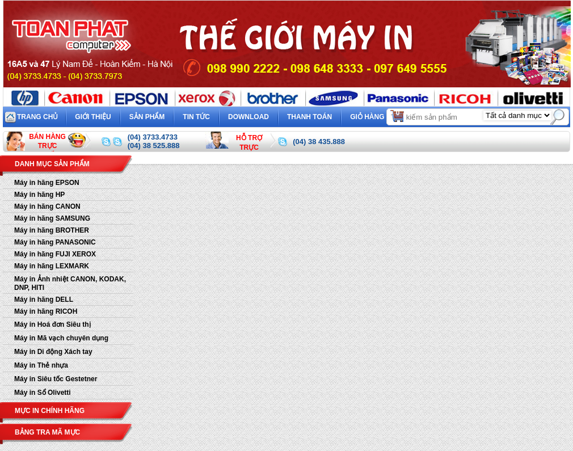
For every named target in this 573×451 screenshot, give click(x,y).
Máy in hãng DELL (43, 300)
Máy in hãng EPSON (46, 183)
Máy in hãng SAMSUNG (52, 218)
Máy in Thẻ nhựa (41, 365)
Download (248, 117)
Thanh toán (309, 117)
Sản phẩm (147, 117)
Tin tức (196, 117)
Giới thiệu (93, 117)
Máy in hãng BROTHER (51, 230)
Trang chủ (37, 117)
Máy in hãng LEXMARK (51, 266)
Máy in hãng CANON (47, 206)
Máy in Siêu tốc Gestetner (55, 379)
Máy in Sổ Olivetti (42, 393)
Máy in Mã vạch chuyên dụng (61, 338)
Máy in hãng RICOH (45, 311)
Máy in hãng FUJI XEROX (55, 254)
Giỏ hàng (377, 115)
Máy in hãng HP (39, 195)
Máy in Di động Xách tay (53, 352)
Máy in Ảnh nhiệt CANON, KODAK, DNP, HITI (70, 283)
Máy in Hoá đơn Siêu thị (52, 324)
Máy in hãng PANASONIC (55, 242)
